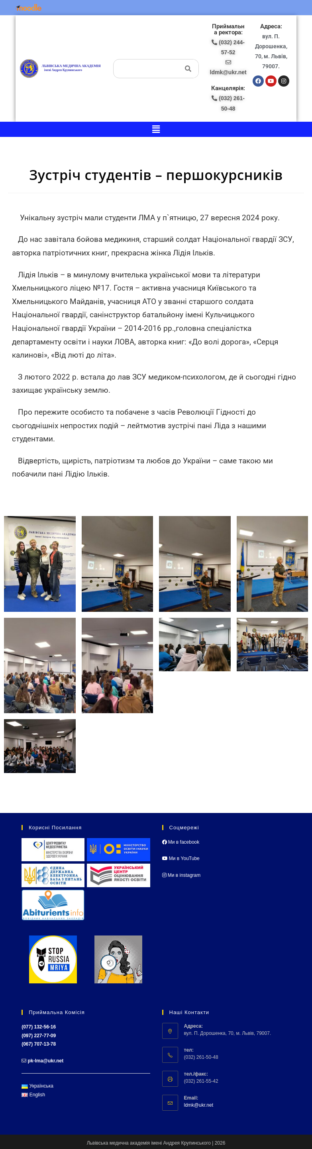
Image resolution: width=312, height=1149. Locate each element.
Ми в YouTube (181, 858)
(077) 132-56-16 (39, 1027)
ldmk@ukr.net (199, 1105)
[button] (156, 129)
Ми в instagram (181, 875)
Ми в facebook (181, 842)
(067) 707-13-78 (39, 1044)
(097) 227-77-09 (39, 1035)
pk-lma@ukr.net (46, 1061)
